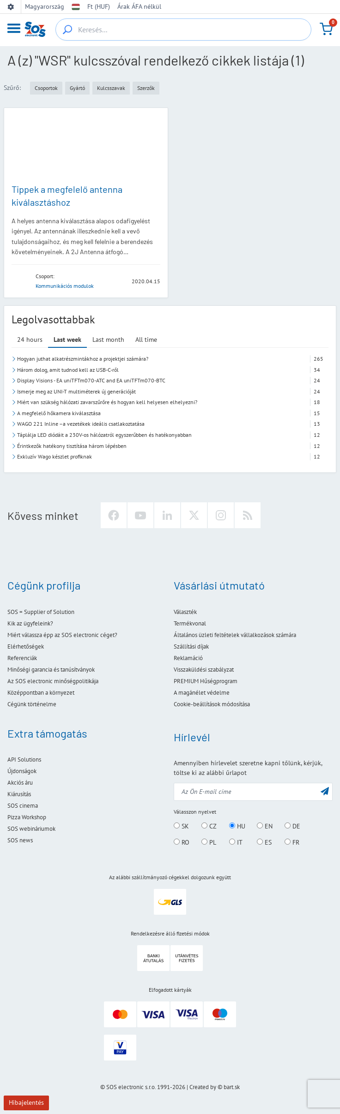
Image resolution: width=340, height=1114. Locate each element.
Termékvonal (190, 623)
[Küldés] (324, 791)
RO (181, 842)
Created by (202, 1087)
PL (208, 842)
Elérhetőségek (25, 646)
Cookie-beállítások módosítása (212, 704)
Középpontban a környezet (40, 693)
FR (292, 842)
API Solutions (24, 759)
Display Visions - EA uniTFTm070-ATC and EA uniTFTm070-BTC (91, 380)
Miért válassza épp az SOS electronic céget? (62, 635)
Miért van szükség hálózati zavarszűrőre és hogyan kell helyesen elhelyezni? (107, 402)
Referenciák (22, 658)
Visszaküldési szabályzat (204, 669)
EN (265, 826)
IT (236, 842)
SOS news (20, 840)
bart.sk (232, 1087)
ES (264, 842)
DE (292, 826)
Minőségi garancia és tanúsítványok (51, 669)
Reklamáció (188, 658)
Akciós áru (20, 782)
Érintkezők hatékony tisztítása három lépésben (72, 445)
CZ (209, 826)
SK (181, 826)
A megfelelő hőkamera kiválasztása (59, 413)
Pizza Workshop (26, 817)
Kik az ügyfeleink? (30, 623)
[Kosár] (326, 29)
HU (237, 826)
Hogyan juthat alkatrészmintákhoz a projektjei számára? (82, 358)
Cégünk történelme (31, 704)
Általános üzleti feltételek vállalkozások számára (235, 635)
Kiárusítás (19, 794)
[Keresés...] (67, 29)
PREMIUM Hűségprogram (205, 681)
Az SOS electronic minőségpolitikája (52, 681)
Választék (185, 612)
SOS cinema (22, 806)
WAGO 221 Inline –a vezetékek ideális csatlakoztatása (81, 423)
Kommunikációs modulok (65, 285)
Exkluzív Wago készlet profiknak (54, 456)
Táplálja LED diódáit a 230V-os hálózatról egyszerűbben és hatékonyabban (104, 434)
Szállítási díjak (191, 646)
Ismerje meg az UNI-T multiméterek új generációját (76, 391)
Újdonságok (21, 771)
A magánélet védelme (202, 693)
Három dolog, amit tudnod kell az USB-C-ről (68, 369)
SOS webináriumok (31, 829)
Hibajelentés (26, 1102)
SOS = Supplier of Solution (40, 612)
